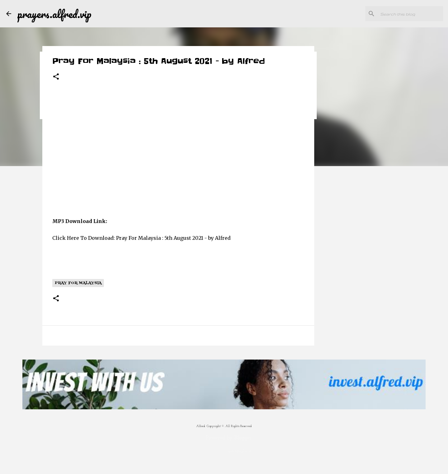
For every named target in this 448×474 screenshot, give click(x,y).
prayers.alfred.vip (54, 13)
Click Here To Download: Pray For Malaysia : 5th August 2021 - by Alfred (141, 238)
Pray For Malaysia (78, 283)
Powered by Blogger (224, 438)
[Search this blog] (410, 13)
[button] (56, 77)
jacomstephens (239, 451)
